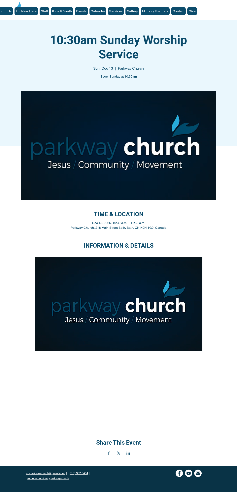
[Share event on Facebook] (109, 453)
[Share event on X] (118, 453)
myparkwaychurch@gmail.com (45, 473)
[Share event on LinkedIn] (128, 453)
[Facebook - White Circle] (179, 473)
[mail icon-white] (198, 473)
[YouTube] (188, 473)
